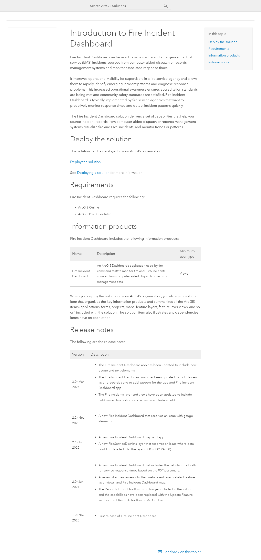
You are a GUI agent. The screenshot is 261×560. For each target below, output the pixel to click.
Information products (224, 55)
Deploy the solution (85, 162)
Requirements (218, 49)
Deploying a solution (93, 173)
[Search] (166, 6)
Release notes (218, 62)
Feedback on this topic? (182, 552)
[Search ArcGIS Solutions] (127, 6)
